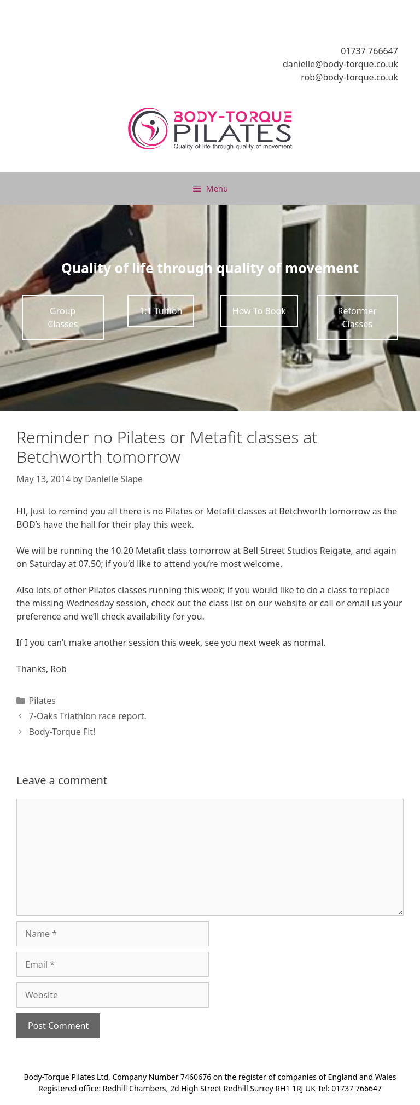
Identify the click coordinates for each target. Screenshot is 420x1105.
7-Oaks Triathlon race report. (88, 716)
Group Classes (63, 317)
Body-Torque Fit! (62, 732)
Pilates (42, 701)
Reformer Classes (357, 317)
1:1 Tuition (160, 311)
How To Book (259, 311)
